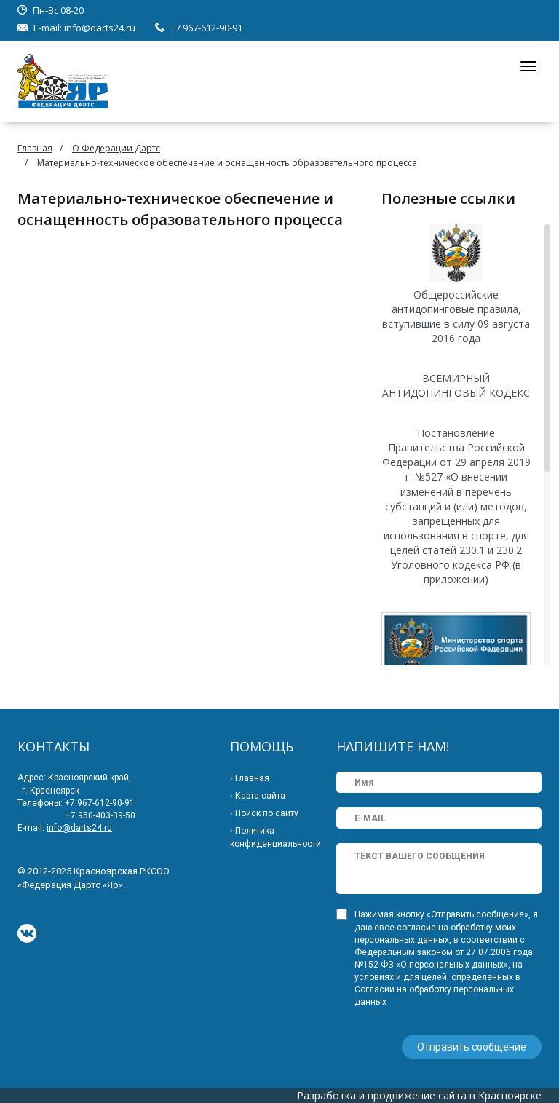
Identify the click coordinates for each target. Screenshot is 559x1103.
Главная (34, 148)
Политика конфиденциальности (275, 837)
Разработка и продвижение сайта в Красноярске (419, 1095)
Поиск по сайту (266, 813)
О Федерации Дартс (116, 148)
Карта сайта (260, 796)
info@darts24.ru (99, 27)
